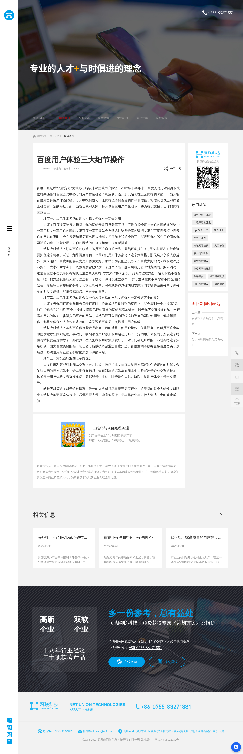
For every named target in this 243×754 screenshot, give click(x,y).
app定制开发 (201, 230)
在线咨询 (130, 662)
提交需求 (170, 662)
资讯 (59, 136)
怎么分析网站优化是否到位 (207, 342)
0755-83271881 (221, 12)
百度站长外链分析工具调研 (207, 320)
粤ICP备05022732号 (167, 739)
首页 (52, 136)
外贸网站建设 (201, 260)
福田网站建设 (217, 276)
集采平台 (199, 276)
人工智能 (219, 245)
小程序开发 (200, 237)
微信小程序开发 (202, 214)
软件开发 (219, 230)
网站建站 (219, 284)
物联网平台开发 (202, 268)
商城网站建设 (201, 245)
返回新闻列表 (204, 303)
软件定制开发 (201, 253)
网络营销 (69, 136)
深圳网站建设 (201, 284)
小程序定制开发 (202, 222)
